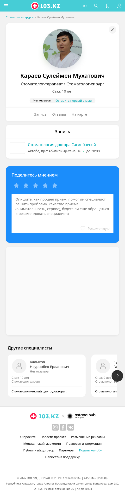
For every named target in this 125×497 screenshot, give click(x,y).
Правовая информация (84, 443)
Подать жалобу (90, 450)
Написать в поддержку (62, 457)
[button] (6, 6)
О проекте (28, 437)
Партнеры (66, 450)
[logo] (46, 6)
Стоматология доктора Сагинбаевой (62, 144)
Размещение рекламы (88, 437)
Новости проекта (53, 437)
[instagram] (55, 427)
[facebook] (63, 427)
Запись (40, 114)
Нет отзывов (39, 371)
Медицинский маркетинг (42, 443)
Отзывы (59, 114)
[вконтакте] (70, 427)
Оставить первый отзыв (74, 100)
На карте (79, 114)
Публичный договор (38, 450)
